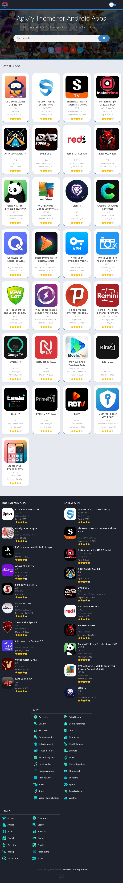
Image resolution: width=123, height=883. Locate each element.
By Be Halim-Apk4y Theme (74, 869)
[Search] (61, 38)
